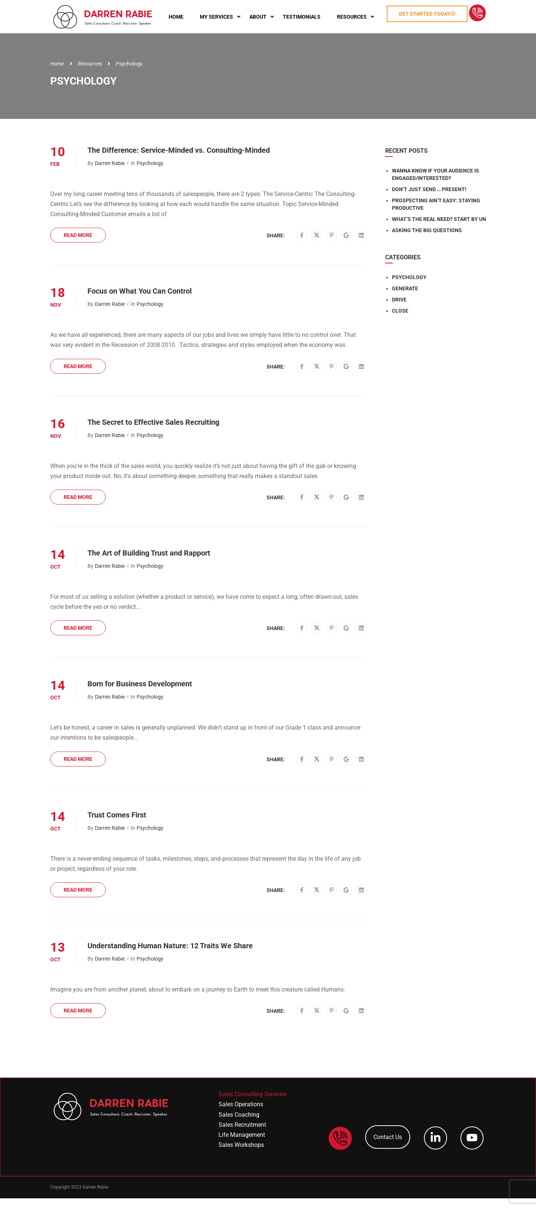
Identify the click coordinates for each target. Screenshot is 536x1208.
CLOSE (400, 320)
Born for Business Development (139, 693)
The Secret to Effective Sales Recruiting (153, 431)
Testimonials (320, 11)
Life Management (241, 1144)
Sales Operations (240, 1114)
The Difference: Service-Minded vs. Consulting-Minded (178, 159)
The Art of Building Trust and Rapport (148, 563)
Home (194, 11)
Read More (78, 245)
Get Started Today (445, 8)
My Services (234, 11)
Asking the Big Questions (427, 240)
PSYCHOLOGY (409, 287)
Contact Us (387, 1147)
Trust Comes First (116, 824)
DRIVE (399, 309)
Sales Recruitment (242, 1134)
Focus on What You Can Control (139, 301)
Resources (90, 74)
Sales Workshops (241, 1154)
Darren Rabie (110, 173)
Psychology (150, 173)
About (276, 11)
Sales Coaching (238, 1124)
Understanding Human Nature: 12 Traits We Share (170, 955)
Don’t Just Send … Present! (429, 199)
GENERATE (405, 298)
